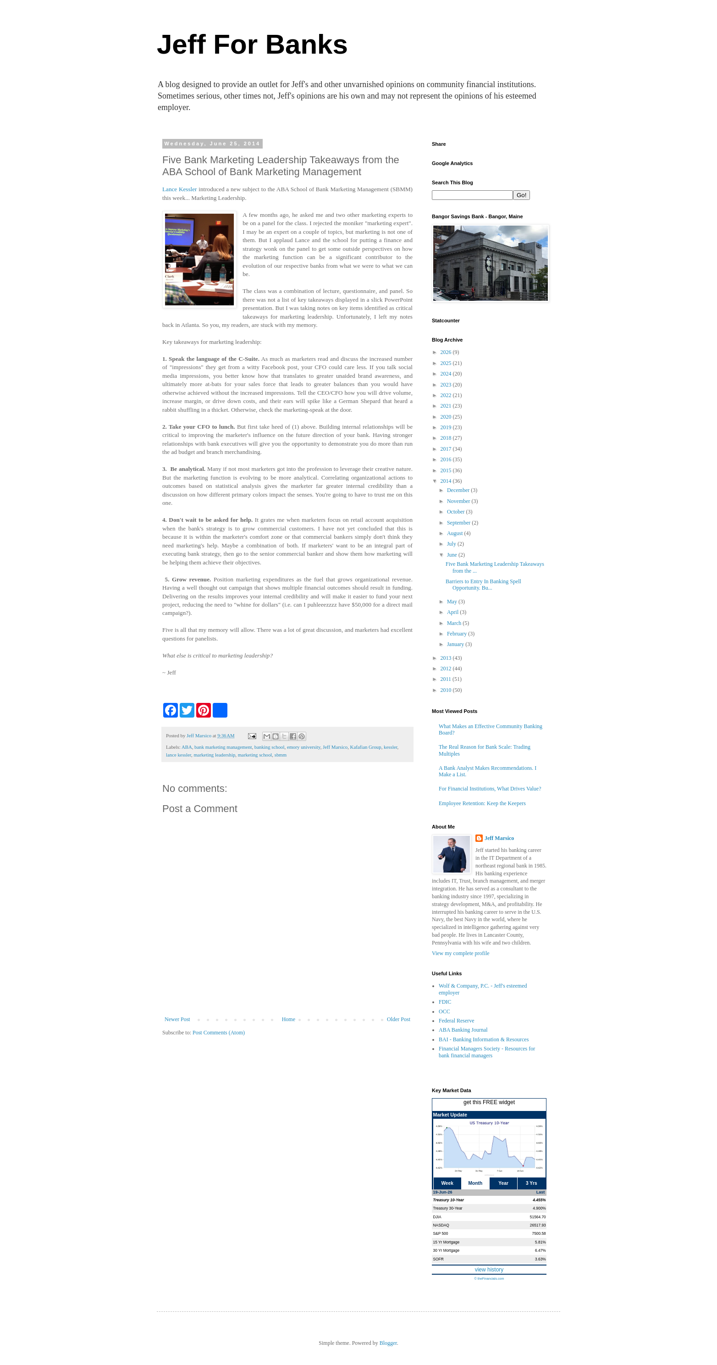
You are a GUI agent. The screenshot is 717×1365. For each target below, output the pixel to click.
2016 (447, 459)
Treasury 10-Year (448, 1200)
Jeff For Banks (252, 44)
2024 (447, 373)
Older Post (398, 1019)
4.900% (539, 1208)
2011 (447, 679)
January (456, 644)
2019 (447, 427)
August (455, 533)
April (453, 612)
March (455, 623)
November (459, 501)
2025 (447, 363)
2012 (447, 668)
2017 (447, 449)
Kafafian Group (365, 747)
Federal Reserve (456, 1020)
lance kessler (178, 754)
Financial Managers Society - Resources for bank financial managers (487, 1051)
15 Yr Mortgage (446, 1242)
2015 (447, 470)
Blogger (388, 1343)
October (456, 511)
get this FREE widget (489, 1102)
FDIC (445, 1002)
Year (503, 1183)
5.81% (540, 1242)
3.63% (540, 1259)
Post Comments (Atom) (219, 1032)
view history (489, 1269)
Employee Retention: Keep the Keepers (482, 803)
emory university (303, 747)
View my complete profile (461, 953)
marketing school (255, 754)
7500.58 (539, 1233)
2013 (447, 658)
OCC (444, 1011)
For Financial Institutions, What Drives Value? (490, 788)
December (459, 490)
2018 (447, 438)
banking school (269, 747)
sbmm (281, 754)
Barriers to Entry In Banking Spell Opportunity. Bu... (483, 584)
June (452, 555)
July (452, 544)
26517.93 (538, 1225)
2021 (447, 406)
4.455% (539, 1200)
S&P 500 (440, 1233)
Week (447, 1183)
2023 (447, 384)
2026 (447, 352)
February (457, 633)
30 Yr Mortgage (446, 1250)
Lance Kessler (179, 189)
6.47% (540, 1250)
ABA (187, 747)
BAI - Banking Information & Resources (484, 1039)
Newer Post (177, 1019)
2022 (447, 395)
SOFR (438, 1259)
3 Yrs (531, 1183)
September (459, 522)
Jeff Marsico (335, 747)
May (452, 601)
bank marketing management (223, 747)
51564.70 (538, 1217)
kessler (390, 747)
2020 (447, 417)
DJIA (437, 1217)
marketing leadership (214, 754)
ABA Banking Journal (463, 1030)
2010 (447, 690)
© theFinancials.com (489, 1278)
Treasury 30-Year (448, 1208)
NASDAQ (441, 1225)
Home (288, 1019)
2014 (447, 481)
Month (476, 1183)
